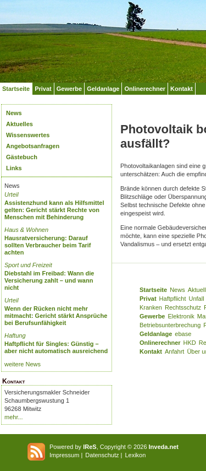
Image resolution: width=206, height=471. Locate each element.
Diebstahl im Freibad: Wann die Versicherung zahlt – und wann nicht (49, 280)
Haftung (15, 335)
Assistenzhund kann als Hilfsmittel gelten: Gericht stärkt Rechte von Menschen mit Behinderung (54, 209)
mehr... (13, 417)
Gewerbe (69, 88)
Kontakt (181, 88)
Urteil (11, 194)
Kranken (151, 307)
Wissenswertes (27, 135)
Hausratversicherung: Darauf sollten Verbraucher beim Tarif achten (47, 245)
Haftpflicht (172, 298)
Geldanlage (103, 88)
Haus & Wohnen (26, 229)
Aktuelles (19, 124)
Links (14, 168)
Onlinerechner (144, 88)
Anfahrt (174, 351)
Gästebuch (21, 157)
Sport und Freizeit (28, 265)
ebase (183, 334)
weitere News (22, 364)
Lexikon (135, 455)
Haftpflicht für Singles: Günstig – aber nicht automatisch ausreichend (56, 347)
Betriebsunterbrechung (170, 325)
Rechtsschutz (183, 307)
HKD (189, 342)
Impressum (64, 455)
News (14, 113)
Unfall (196, 298)
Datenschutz (102, 455)
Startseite (16, 88)
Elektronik (181, 316)
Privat (43, 88)
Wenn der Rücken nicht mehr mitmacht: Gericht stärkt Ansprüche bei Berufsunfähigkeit (55, 315)
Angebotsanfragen (32, 146)
